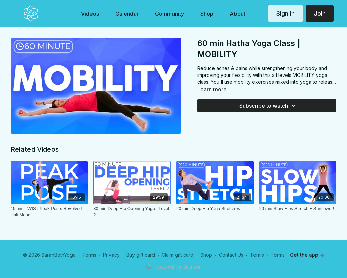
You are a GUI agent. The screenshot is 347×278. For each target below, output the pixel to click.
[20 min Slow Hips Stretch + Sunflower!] (298, 208)
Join (320, 13)
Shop (206, 255)
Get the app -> (307, 255)
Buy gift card (140, 255)
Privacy (111, 255)
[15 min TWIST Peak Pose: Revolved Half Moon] (49, 211)
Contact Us (231, 255)
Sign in (285, 13)
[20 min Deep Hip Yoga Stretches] (215, 208)
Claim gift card (177, 255)
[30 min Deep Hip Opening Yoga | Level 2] (132, 211)
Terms (89, 255)
